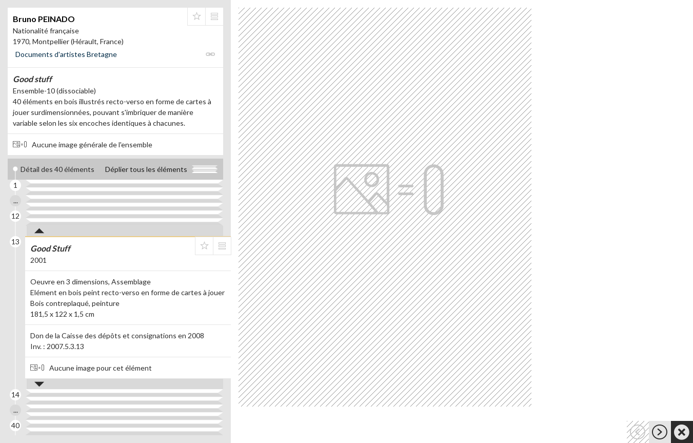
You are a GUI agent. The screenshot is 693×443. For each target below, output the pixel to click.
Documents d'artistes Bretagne (66, 54)
